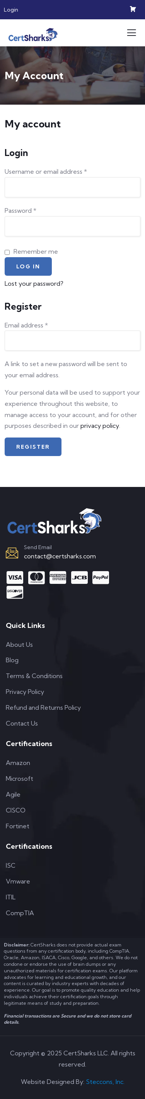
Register (33, 446)
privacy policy (99, 425)
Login (11, 9)
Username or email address (46, 171)
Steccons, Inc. (105, 1081)
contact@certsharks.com (60, 556)
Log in (28, 266)
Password (20, 210)
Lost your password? (34, 283)
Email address (26, 325)
